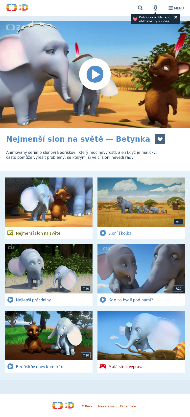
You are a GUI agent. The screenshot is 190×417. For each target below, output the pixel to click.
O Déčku (88, 406)
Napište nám (107, 406)
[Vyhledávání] (140, 8)
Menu (175, 8)
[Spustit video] (95, 74)
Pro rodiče (128, 406)
